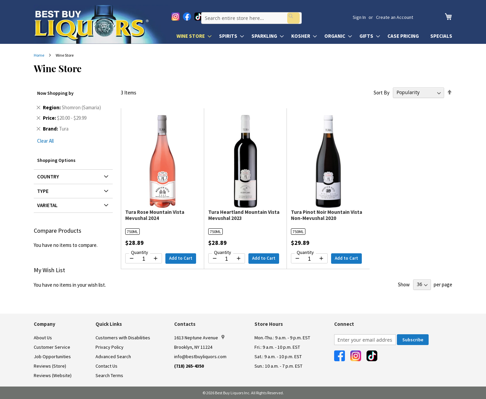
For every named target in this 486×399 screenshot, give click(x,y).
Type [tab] (43, 191)
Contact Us (106, 366)
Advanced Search (113, 356)
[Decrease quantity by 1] (131, 258)
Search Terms (109, 375)
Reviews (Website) (53, 375)
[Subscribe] (413, 339)
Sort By (381, 92)
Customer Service (52, 347)
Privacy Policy (110, 347)
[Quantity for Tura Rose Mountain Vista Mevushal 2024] (143, 259)
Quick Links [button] (109, 324)
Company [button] (44, 324)
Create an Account (394, 17)
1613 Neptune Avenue (199, 338)
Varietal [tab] (47, 205)
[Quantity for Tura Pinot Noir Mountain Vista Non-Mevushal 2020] (309, 259)
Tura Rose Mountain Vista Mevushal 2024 (154, 215)
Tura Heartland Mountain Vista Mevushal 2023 (243, 215)
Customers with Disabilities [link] (123, 338)
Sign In (359, 17)
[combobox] (265, 17)
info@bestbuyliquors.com (200, 356)
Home (39, 55)
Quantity (139, 252)
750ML (132, 231)
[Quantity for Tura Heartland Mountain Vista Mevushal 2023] (226, 259)
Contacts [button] (184, 324)
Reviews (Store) (50, 366)
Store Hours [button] (268, 324)
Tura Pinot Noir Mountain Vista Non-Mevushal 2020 (326, 215)
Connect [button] (344, 324)
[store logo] (102, 24)
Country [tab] (48, 176)
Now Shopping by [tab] (55, 93)
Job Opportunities (52, 356)
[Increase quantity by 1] (155, 258)
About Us (43, 338)
